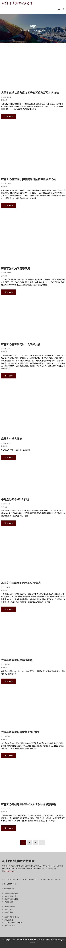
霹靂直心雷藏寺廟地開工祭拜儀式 (20, 582)
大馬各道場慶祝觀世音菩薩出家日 (20, 732)
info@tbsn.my (9, 871)
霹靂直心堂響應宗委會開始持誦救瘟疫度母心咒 (28, 179)
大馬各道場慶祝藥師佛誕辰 (17, 660)
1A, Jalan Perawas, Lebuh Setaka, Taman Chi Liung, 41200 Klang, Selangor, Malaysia (32, 879)
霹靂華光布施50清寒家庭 (15, 268)
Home (23, 31)
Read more (9, 116)
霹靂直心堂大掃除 (11, 438)
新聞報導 (4, 100)
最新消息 (4, 507)
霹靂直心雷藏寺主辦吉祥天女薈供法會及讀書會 (28, 804)
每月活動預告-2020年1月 (15, 499)
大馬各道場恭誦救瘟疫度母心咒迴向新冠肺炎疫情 (30, 92)
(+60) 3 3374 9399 (10, 884)
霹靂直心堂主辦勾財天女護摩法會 (20, 344)
